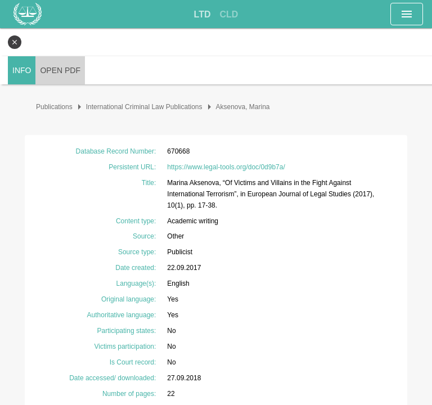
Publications (54, 107)
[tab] (202, 14)
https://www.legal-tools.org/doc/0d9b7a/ (226, 167)
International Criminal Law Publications (144, 107)
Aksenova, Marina (243, 107)
